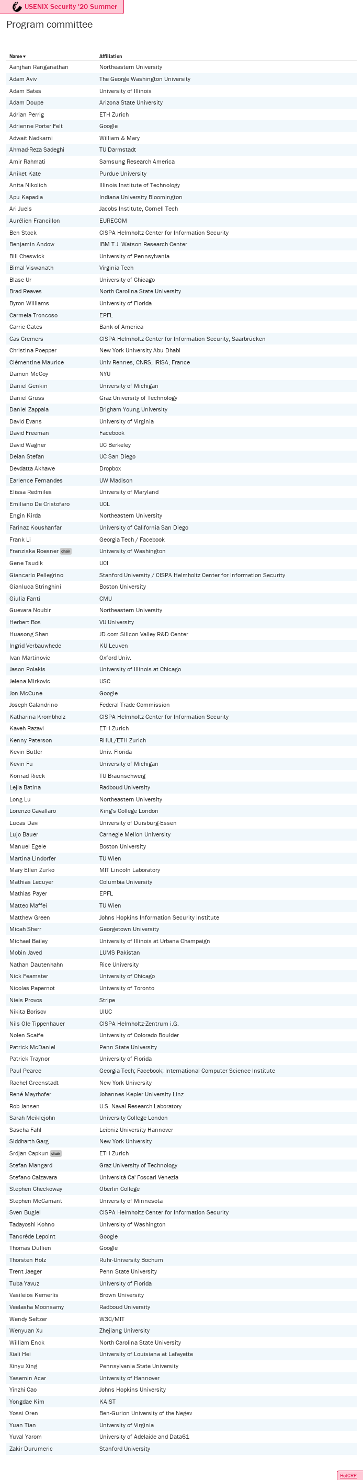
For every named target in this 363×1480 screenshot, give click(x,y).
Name (15, 56)
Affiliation (110, 56)
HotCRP (348, 1475)
